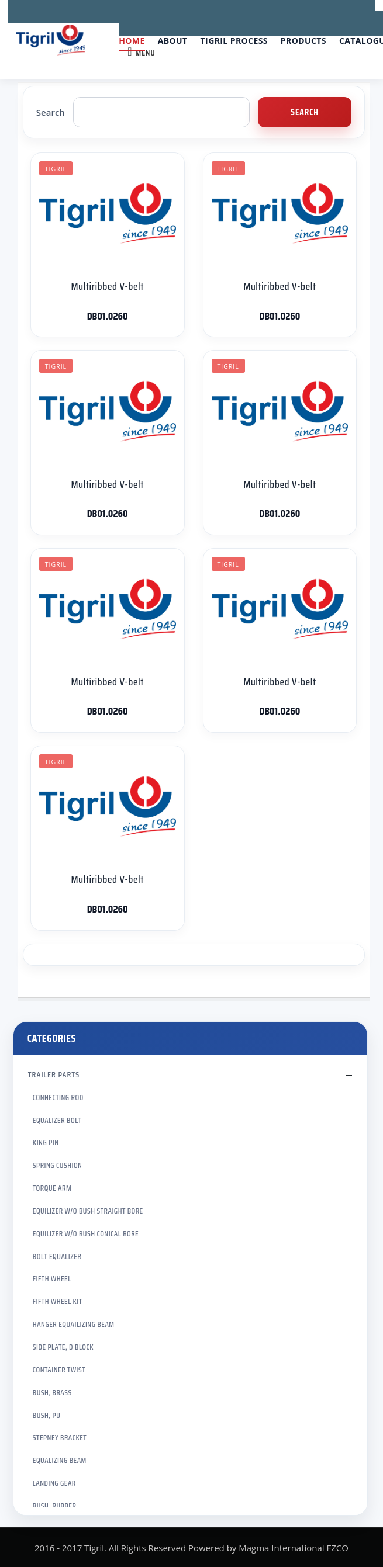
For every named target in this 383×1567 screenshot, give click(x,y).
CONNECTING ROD (58, 1097)
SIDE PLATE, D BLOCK (63, 1347)
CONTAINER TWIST (59, 1370)
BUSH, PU (46, 1415)
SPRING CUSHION (57, 1165)
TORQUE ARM (52, 1188)
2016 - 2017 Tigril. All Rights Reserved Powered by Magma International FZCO (191, 1548)
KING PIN (46, 1142)
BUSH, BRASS (52, 1392)
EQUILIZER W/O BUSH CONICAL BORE (86, 1234)
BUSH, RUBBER (54, 1506)
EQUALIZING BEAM (60, 1460)
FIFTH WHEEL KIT (57, 1301)
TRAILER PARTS (54, 1074)
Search (50, 112)
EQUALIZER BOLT (57, 1120)
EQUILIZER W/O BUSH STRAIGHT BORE (88, 1211)
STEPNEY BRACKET (60, 1437)
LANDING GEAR (54, 1483)
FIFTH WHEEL (52, 1279)
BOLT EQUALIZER (57, 1256)
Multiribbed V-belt (107, 286)
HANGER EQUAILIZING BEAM (74, 1324)
